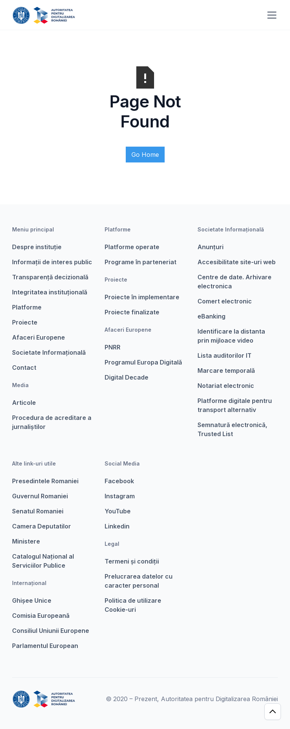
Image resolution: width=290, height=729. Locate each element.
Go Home (145, 154)
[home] (43, 15)
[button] (270, 15)
